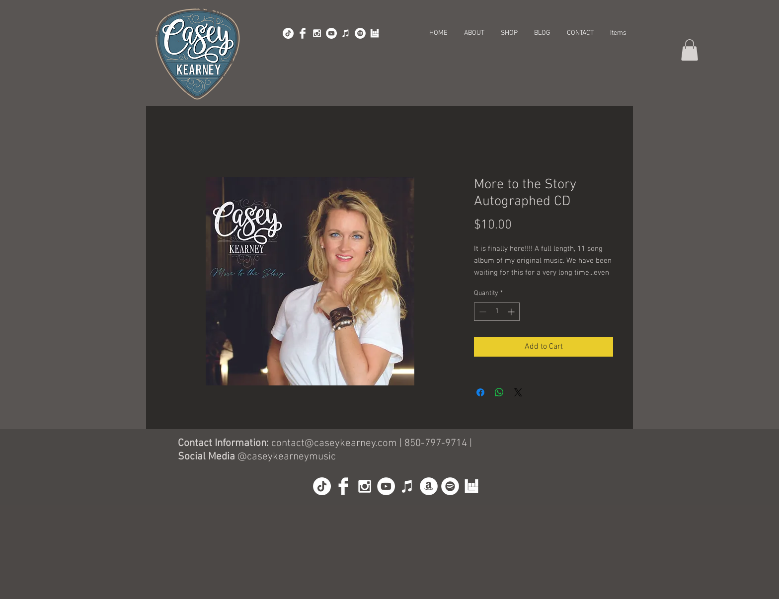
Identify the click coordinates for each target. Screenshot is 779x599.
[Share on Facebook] (480, 392)
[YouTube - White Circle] (331, 33)
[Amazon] (429, 486)
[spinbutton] (497, 311)
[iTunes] (345, 33)
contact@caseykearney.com (334, 443)
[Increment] (512, 311)
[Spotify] (360, 33)
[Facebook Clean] (302, 33)
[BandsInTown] (374, 33)
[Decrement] (481, 311)
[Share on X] (518, 392)
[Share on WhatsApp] (499, 392)
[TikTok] (288, 33)
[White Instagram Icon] (317, 33)
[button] (690, 50)
